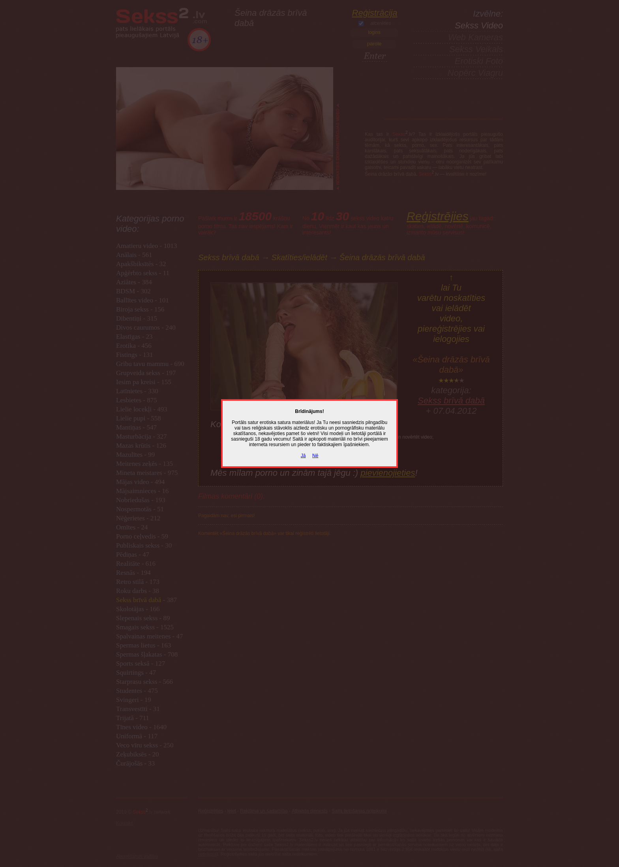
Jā (303, 455)
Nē (315, 455)
